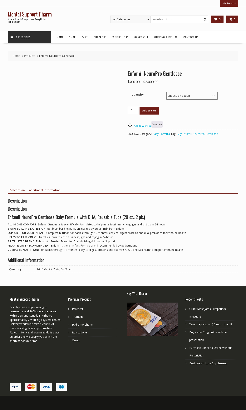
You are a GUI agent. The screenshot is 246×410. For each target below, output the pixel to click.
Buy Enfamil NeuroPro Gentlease (197, 134)
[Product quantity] (133, 110)
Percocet (77, 309)
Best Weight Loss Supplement (208, 363)
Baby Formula (161, 134)
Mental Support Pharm (30, 14)
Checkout (100, 37)
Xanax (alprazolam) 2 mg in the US (210, 324)
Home (60, 37)
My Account (229, 3)
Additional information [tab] (45, 190)
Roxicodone (79, 332)
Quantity (137, 94)
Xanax (76, 340)
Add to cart (149, 110)
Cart (84, 37)
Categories (21, 37)
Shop (72, 37)
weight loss (120, 37)
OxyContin (141, 37)
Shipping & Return (166, 37)
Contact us (191, 37)
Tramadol (78, 316)
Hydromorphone (82, 324)
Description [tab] (17, 190)
